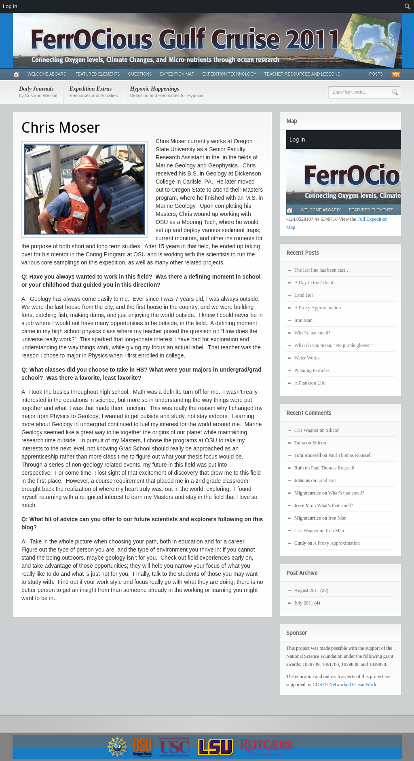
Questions (140, 74)
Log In (10, 6)
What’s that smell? (312, 333)
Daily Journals (38, 92)
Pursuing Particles (312, 370)
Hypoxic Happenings (166, 92)
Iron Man (303, 320)
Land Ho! (303, 295)
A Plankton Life (309, 383)
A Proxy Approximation (317, 308)
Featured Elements (98, 74)
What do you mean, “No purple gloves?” (334, 345)
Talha (299, 443)
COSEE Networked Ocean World (345, 684)
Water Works (306, 358)
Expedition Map (177, 74)
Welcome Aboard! (47, 74)
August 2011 (306, 590)
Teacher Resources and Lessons (302, 74)
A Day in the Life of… (316, 282)
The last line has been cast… (322, 270)
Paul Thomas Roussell (350, 455)
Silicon (333, 430)
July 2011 (303, 603)
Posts (376, 74)
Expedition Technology (229, 74)
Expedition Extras (94, 92)
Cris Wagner (306, 430)
